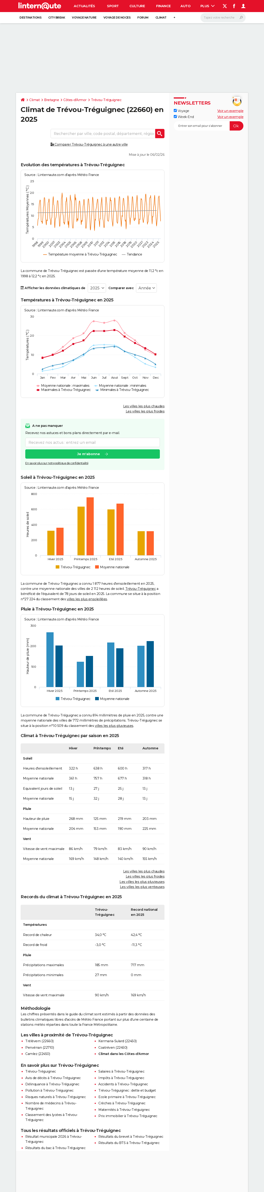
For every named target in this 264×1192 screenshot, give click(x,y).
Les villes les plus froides (145, 411)
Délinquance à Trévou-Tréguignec (52, 1084)
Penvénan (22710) (39, 1047)
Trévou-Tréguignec (106, 100)
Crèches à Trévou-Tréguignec (121, 1103)
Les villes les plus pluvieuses (141, 882)
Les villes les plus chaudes (144, 406)
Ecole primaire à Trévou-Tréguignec (126, 1097)
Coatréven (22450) (112, 1047)
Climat (161, 17)
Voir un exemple (230, 111)
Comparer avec (121, 288)
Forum (142, 17)
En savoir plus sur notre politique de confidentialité (56, 463)
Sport (113, 6)
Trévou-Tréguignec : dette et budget (127, 1090)
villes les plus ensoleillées (87, 599)
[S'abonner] (208, 126)
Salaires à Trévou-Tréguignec (121, 1071)
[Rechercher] (223, 17)
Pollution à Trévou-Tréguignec (49, 1090)
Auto (185, 6)
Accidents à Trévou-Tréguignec (123, 1084)
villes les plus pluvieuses (114, 726)
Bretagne (51, 100)
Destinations (30, 17)
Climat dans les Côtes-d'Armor (123, 1054)
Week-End (184, 117)
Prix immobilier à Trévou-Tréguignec (127, 1116)
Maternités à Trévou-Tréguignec (124, 1110)
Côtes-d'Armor (75, 100)
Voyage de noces (117, 17)
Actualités (84, 6)
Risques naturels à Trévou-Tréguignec (55, 1097)
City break (56, 17)
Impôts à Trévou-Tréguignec (121, 1078)
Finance (163, 6)
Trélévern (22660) (39, 1041)
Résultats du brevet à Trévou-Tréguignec (130, 1136)
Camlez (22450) (37, 1054)
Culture (137, 6)
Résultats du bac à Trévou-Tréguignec (55, 1148)
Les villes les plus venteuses (142, 887)
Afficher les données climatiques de (53, 288)
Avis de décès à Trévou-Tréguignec (53, 1078)
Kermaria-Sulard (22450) (117, 1041)
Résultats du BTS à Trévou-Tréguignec (128, 1143)
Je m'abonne (88, 454)
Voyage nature (84, 17)
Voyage (181, 111)
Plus (207, 6)
